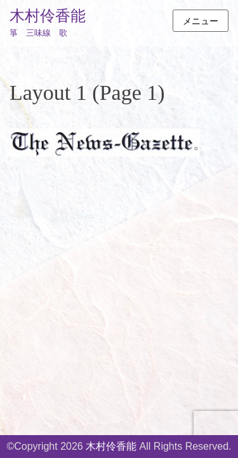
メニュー (200, 21)
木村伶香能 (48, 16)
